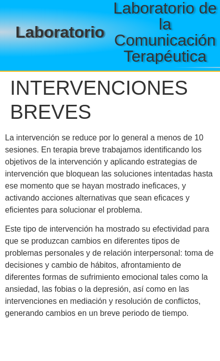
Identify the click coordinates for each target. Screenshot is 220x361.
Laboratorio (60, 32)
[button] (97, 67)
